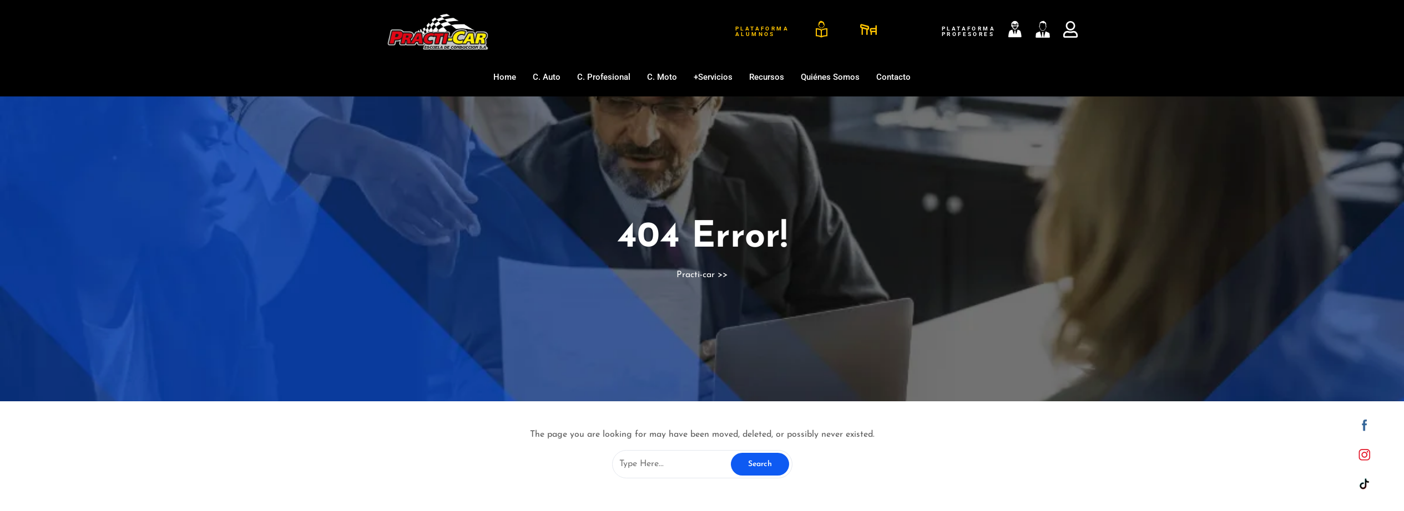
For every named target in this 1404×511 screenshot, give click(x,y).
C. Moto (662, 77)
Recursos (766, 77)
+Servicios (713, 77)
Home (504, 77)
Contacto (893, 77)
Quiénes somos (830, 77)
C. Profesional (603, 77)
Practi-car (695, 274)
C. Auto (546, 77)
